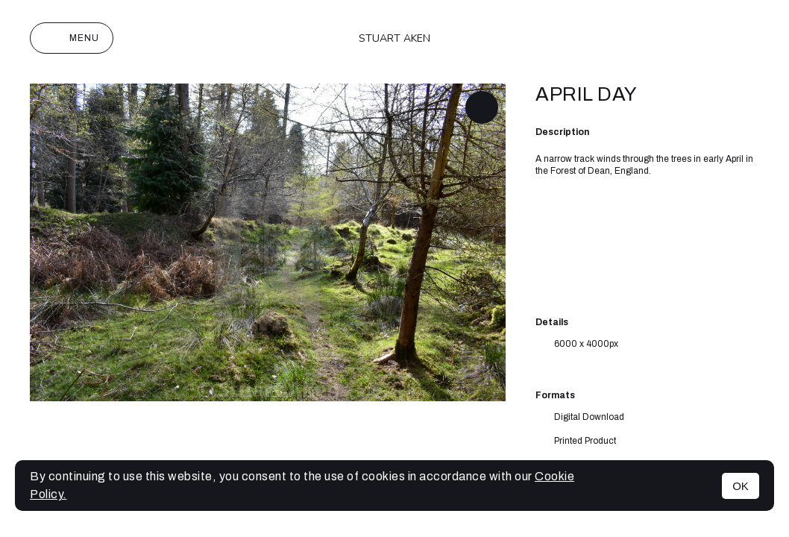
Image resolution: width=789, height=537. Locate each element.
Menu (71, 38)
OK (740, 486)
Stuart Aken (394, 38)
